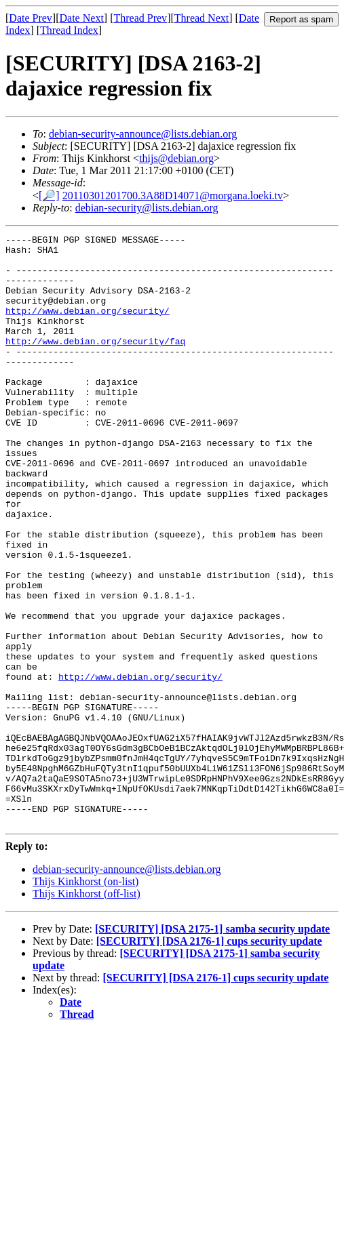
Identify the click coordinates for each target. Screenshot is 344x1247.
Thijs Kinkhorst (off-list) (86, 1011)
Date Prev (30, 18)
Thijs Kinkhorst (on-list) (85, 999)
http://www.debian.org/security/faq (95, 363)
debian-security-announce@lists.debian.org (143, 134)
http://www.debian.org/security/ (87, 327)
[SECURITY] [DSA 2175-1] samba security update (212, 1046)
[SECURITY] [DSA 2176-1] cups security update (209, 1059)
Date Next (82, 18)
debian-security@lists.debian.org (146, 207)
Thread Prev (140, 18)
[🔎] (49, 195)
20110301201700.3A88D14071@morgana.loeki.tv (172, 195)
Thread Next (201, 18)
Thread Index (69, 30)
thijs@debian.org (176, 158)
